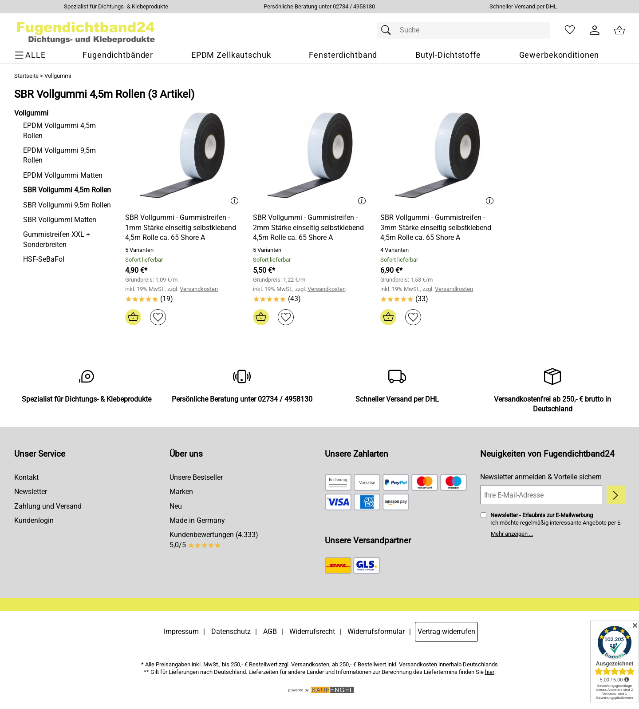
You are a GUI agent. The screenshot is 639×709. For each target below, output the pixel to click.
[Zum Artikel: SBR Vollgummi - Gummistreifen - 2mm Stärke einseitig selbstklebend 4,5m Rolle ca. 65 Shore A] (311, 157)
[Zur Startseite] (86, 30)
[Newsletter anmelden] (616, 495)
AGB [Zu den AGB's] (270, 631)
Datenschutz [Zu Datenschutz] (231, 631)
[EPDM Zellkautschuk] (231, 55)
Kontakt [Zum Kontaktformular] (26, 477)
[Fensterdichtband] (343, 55)
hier (489, 672)
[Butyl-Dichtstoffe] (448, 55)
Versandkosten (199, 289)
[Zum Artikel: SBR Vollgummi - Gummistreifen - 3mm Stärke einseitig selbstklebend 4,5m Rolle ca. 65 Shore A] (438, 157)
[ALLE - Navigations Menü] (31, 55)
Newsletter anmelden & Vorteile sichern (541, 477)
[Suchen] (388, 30)
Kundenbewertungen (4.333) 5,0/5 (214, 539)
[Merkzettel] (569, 30)
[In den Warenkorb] (133, 317)
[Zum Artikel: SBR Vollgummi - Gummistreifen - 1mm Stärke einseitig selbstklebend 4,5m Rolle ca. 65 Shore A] (183, 157)
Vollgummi (57, 75)
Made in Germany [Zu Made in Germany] (197, 520)
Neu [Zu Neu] (176, 506)
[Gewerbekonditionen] (559, 55)
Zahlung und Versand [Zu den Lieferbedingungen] (48, 506)
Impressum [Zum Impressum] (181, 631)
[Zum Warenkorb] (619, 30)
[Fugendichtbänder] (118, 55)
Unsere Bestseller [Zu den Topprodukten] (196, 477)
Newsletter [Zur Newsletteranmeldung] (30, 491)
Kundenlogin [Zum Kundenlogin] (34, 520)
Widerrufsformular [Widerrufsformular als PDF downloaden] (376, 631)
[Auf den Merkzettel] (158, 317)
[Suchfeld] (463, 30)
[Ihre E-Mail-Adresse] (541, 495)
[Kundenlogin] (594, 30)
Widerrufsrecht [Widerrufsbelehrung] (312, 631)
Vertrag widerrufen (446, 631)
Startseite (26, 75)
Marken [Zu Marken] (181, 491)
